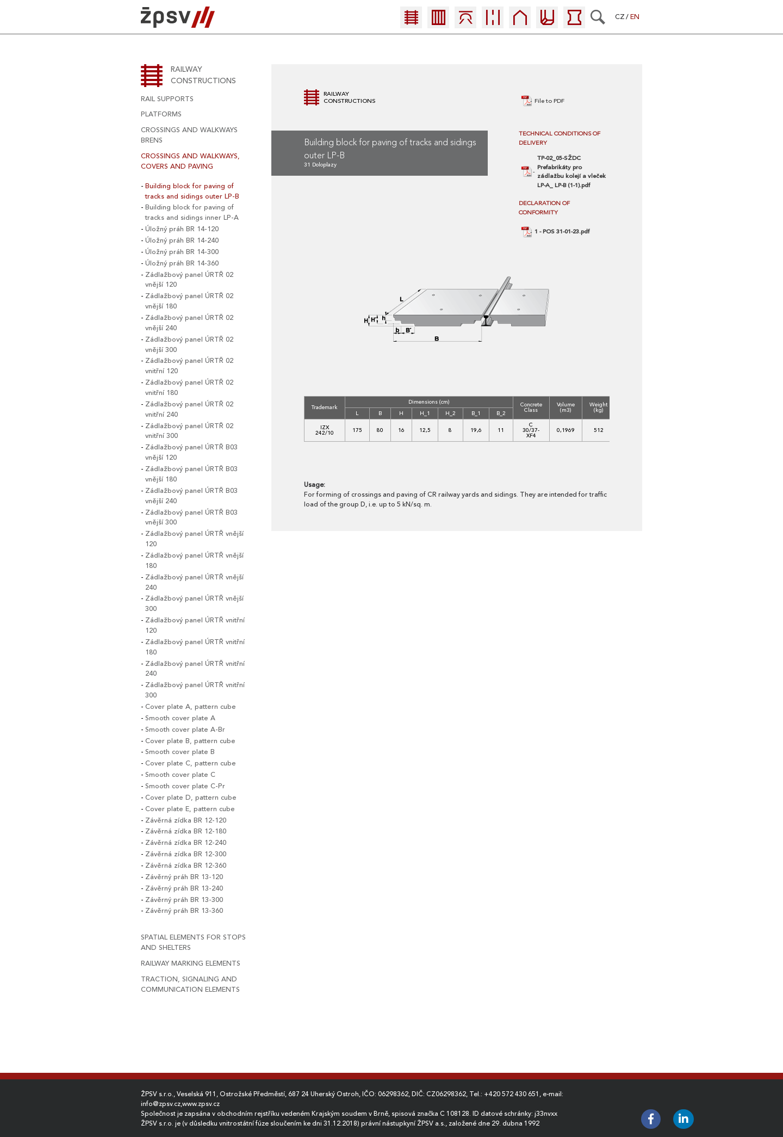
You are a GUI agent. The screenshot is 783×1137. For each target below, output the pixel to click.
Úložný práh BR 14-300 (182, 252)
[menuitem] (413, 20)
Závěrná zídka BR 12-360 (185, 865)
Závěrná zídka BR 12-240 (185, 842)
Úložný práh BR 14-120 (182, 229)
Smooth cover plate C (180, 774)
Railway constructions (203, 75)
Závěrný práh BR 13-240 (184, 888)
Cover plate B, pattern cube (190, 741)
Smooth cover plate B (180, 751)
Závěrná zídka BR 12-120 (185, 820)
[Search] (598, 17)
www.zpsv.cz (201, 1103)
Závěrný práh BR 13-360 (184, 910)
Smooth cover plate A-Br (185, 729)
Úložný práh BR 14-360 (182, 263)
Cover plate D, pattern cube (191, 797)
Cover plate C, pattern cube (190, 763)
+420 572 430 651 (511, 1094)
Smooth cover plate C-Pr (185, 786)
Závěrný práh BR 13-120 (184, 877)
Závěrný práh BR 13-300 (184, 899)
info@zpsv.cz (161, 1103)
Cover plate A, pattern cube (190, 706)
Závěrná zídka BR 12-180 (185, 831)
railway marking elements (190, 963)
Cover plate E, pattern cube (190, 809)
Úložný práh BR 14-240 (182, 240)
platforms (161, 114)
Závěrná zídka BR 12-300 (185, 854)
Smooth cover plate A (180, 718)
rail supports (167, 99)
